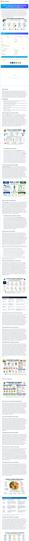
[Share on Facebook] (10, 63)
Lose (14, 48)
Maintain (5, 48)
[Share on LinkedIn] (14, 63)
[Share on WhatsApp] (18, 63)
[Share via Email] (20, 63)
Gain (23, 48)
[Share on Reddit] (16, 63)
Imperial (8, 36)
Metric (21, 36)
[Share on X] (12, 63)
